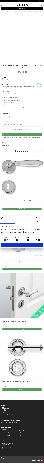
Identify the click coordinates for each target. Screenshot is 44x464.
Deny (8, 244)
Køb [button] (13, 134)
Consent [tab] (8, 221)
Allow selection (22, 244)
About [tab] (36, 221)
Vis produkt (22, 208)
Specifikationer (10, 142)
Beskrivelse (4, 142)
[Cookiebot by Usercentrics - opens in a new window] (37, 218)
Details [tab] (22, 221)
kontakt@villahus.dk (9, 414)
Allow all (36, 244)
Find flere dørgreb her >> (7, 145)
